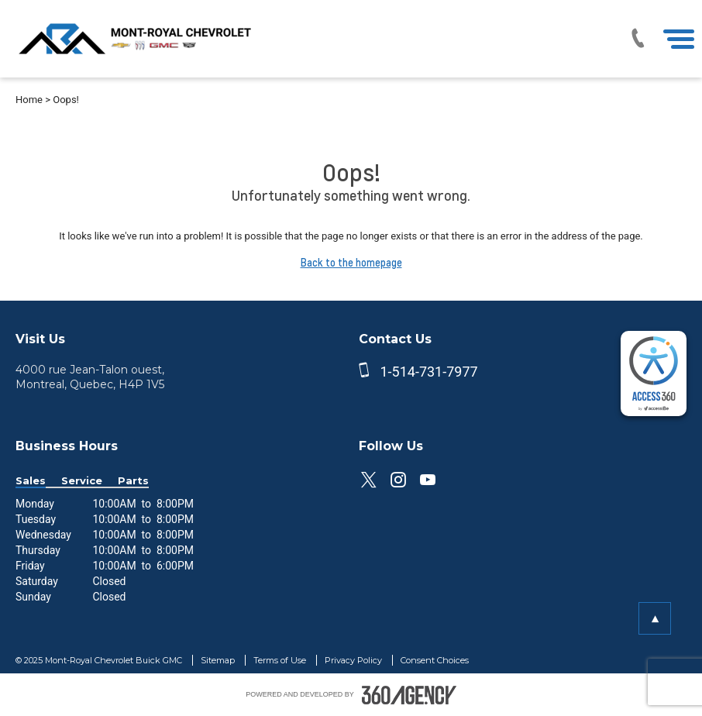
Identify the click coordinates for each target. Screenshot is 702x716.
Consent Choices (435, 660)
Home (29, 99)
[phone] (367, 371)
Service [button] (81, 481)
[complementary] (654, 373)
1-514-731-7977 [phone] (428, 371)
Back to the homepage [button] (351, 262)
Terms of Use (280, 660)
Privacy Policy (354, 660)
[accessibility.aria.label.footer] (409, 695)
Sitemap (219, 660)
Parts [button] (133, 481)
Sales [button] (30, 481)
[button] (654, 618)
